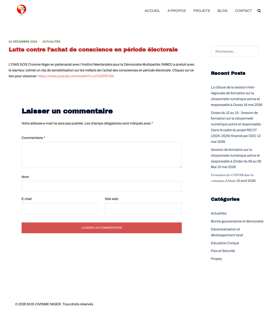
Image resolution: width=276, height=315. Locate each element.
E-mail (27, 199)
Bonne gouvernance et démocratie (237, 221)
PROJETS (201, 11)
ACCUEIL (152, 11)
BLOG (222, 11)
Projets (216, 259)
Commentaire (33, 138)
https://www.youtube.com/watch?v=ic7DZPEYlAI (76, 76)
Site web (111, 199)
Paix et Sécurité (223, 251)
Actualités (51, 41)
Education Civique (225, 243)
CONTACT (243, 11)
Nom (25, 177)
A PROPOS (177, 11)
